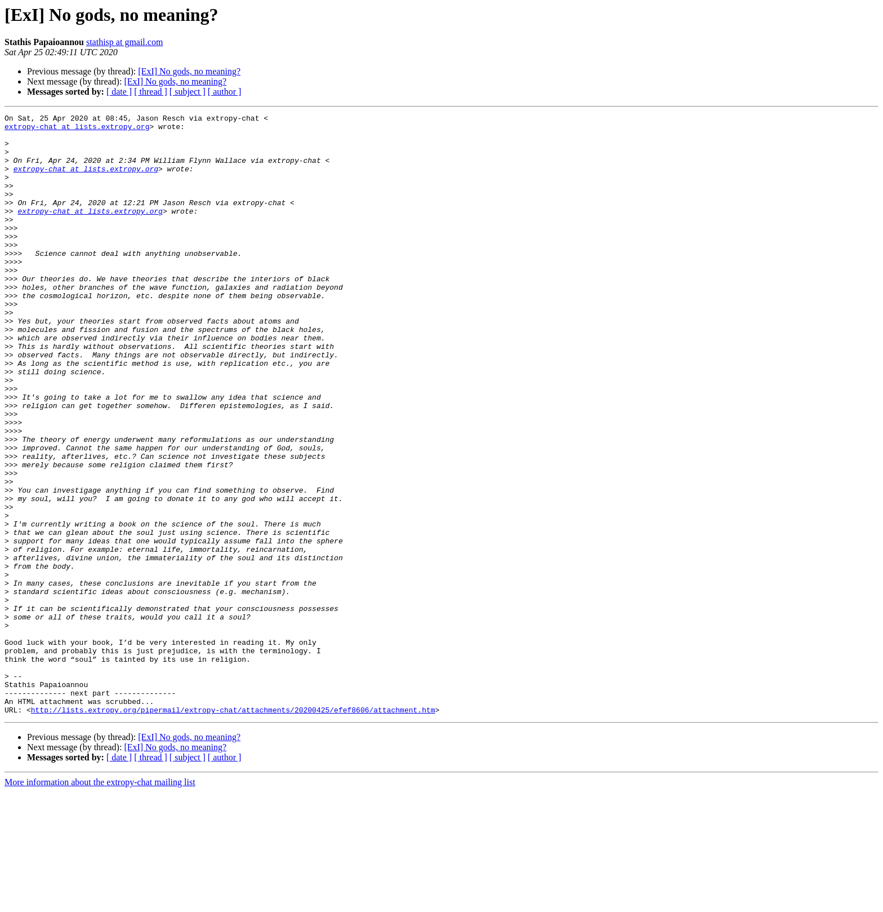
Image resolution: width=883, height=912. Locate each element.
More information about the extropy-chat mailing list (100, 902)
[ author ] (225, 91)
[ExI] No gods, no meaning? (189, 71)
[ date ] (119, 91)
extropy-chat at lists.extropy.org (77, 130)
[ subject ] (188, 91)
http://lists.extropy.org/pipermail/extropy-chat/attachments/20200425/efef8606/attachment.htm (233, 830)
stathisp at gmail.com (124, 42)
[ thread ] (150, 91)
